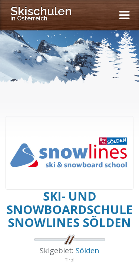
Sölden (87, 250)
